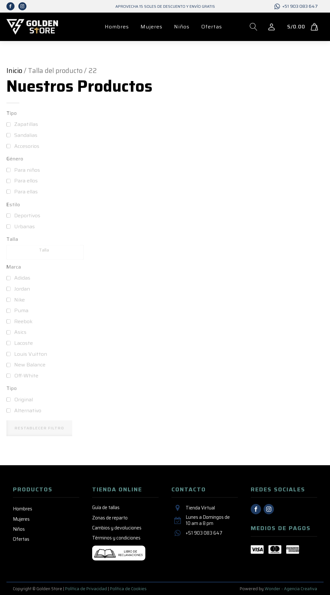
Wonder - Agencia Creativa (291, 588)
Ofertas (211, 27)
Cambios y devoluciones (116, 527)
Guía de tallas (106, 507)
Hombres (117, 27)
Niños (181, 27)
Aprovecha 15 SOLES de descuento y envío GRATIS (165, 6)
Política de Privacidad (86, 588)
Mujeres (151, 27)
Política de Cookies (128, 588)
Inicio (14, 70)
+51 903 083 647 (300, 6)
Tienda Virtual (200, 508)
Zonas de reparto (110, 517)
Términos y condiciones (116, 537)
